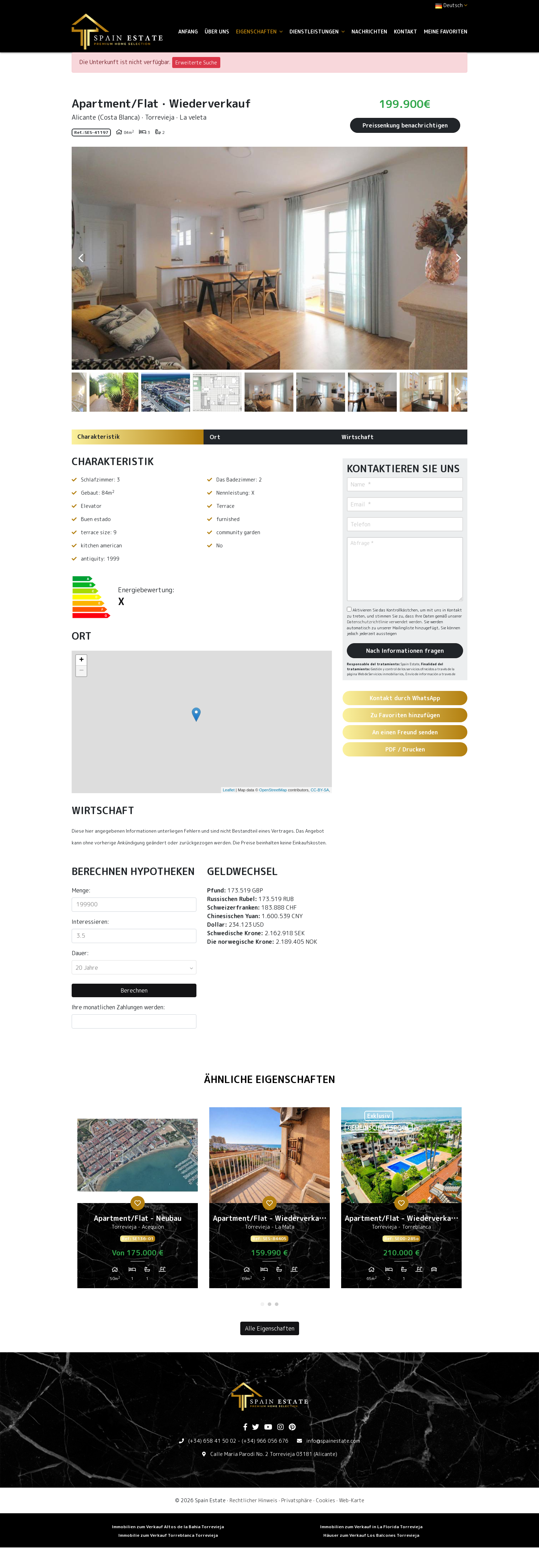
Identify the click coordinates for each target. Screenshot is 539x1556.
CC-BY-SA (319, 790)
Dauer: (80, 953)
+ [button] (81, 660)
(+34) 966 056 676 (265, 1440)
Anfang (188, 31)
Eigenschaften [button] (259, 31)
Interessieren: (90, 922)
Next (458, 258)
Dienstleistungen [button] (317, 31)
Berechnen (134, 990)
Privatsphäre (296, 1500)
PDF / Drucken (405, 749)
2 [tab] (269, 1304)
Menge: (81, 890)
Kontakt (405, 31)
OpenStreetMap (273, 790)
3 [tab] (276, 1304)
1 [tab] (262, 1304)
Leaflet (229, 790)
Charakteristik (98, 437)
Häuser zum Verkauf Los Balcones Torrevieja (371, 1535)
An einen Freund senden (405, 732)
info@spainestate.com (333, 1440)
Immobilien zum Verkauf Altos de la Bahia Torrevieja (168, 1527)
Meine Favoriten (445, 31)
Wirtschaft (358, 437)
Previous (80, 258)
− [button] (81, 671)
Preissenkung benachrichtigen (405, 125)
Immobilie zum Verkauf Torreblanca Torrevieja (168, 1535)
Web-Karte (351, 1500)
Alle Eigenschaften (269, 1328)
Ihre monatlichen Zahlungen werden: (118, 1007)
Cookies (325, 1500)
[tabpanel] (137, 1200)
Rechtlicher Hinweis (253, 1500)
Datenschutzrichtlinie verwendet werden (384, 622)
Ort (215, 437)
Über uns (217, 31)
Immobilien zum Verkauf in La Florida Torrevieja (371, 1527)
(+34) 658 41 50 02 (212, 1440)
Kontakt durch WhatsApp (405, 698)
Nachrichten (369, 31)
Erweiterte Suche (196, 62)
